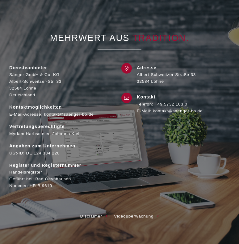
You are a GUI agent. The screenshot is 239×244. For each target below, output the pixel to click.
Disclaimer (93, 216)
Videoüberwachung (136, 216)
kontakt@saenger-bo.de (178, 111)
